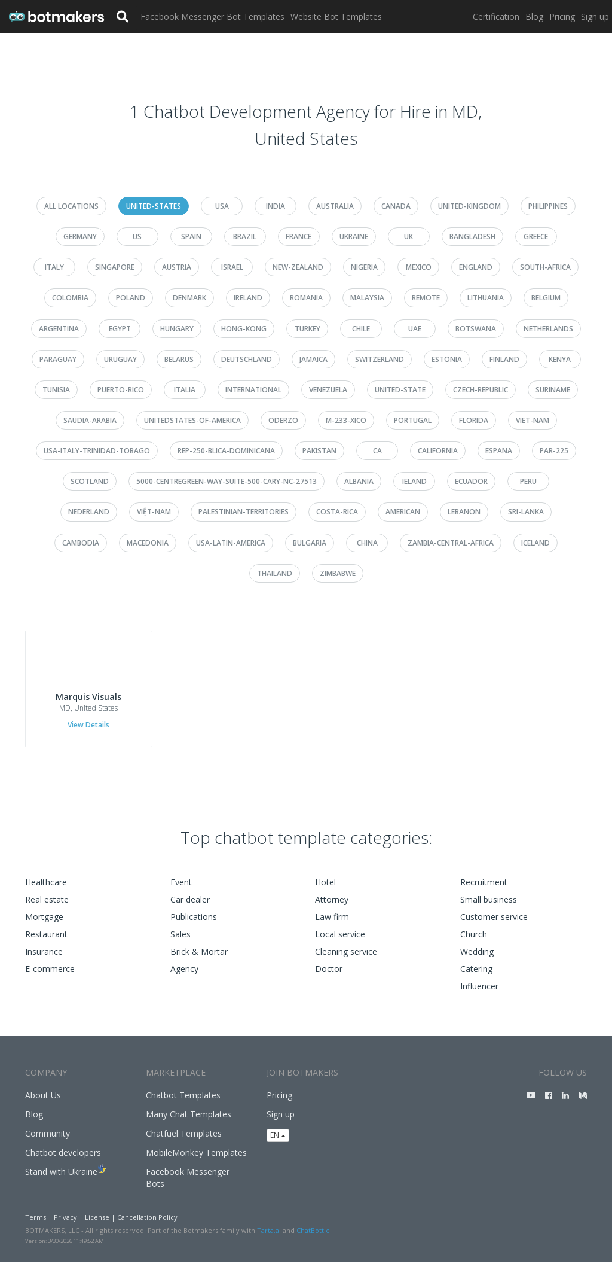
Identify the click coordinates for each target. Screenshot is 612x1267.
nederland (88, 512)
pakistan (319, 451)
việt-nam (154, 512)
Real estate (47, 904)
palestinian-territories (243, 512)
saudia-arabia (90, 420)
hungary (177, 329)
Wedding (477, 956)
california (438, 451)
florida (473, 420)
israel (232, 267)
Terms (35, 1221)
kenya (560, 359)
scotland (90, 481)
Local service (340, 939)
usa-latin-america (230, 543)
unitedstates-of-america (192, 420)
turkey (307, 329)
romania (306, 298)
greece (536, 237)
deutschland (246, 359)
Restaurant (46, 939)
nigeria (364, 267)
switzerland (379, 359)
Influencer (479, 991)
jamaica (313, 359)
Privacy (65, 1221)
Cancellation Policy (147, 1221)
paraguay (57, 359)
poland (130, 298)
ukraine (353, 237)
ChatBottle (313, 1235)
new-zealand (298, 267)
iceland (535, 543)
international (253, 390)
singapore (114, 267)
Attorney (331, 904)
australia (335, 206)
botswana (475, 329)
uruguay (120, 359)
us (137, 237)
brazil (244, 237)
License (97, 1221)
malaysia (367, 298)
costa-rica (337, 512)
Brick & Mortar (199, 956)
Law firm (332, 921)
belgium (546, 298)
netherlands (548, 329)
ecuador (471, 481)
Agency (184, 973)
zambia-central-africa (451, 543)
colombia (70, 298)
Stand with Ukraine (61, 1176)
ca (377, 451)
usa (222, 206)
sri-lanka (526, 512)
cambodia (80, 543)
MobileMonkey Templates (196, 1157)
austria (176, 267)
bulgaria (309, 543)
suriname (553, 390)
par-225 (554, 451)
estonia (447, 359)
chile (361, 329)
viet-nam (532, 420)
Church (473, 939)
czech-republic (480, 390)
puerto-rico (120, 390)
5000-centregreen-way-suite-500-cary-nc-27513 (226, 481)
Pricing (562, 16)
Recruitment (483, 887)
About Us (43, 1099)
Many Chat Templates (188, 1119)
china (367, 543)
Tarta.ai (269, 1235)
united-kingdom (469, 206)
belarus (179, 359)
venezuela (328, 390)
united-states (153, 206)
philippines (548, 206)
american (402, 512)
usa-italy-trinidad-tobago (97, 451)
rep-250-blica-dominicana (226, 451)
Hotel (325, 887)
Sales (180, 939)
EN (278, 1140)
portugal (413, 420)
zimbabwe (338, 573)
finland (504, 359)
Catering (476, 973)
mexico (419, 267)
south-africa (545, 267)
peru (528, 481)
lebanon (464, 512)
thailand (274, 573)
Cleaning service (346, 956)
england (475, 267)
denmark (189, 298)
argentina (59, 329)
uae (414, 329)
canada (396, 206)
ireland (248, 298)
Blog (534, 16)
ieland (414, 481)
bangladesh (472, 237)
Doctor (328, 973)
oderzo (283, 420)
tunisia (56, 390)
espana (498, 451)
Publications (193, 921)
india (275, 206)
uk (408, 237)
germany (80, 237)
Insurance (44, 956)
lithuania (485, 298)
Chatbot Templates (183, 1099)
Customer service (494, 921)
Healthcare (46, 887)
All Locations (71, 206)
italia (184, 390)
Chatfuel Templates (184, 1138)
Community (47, 1138)
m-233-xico (346, 420)
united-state (400, 390)
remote (426, 298)
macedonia (148, 543)
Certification (496, 16)
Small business (488, 904)
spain (191, 237)
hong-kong (244, 329)
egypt (120, 329)
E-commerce (50, 973)
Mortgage (44, 921)
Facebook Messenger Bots (188, 1182)
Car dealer (190, 904)
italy (54, 267)
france (298, 237)
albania (359, 481)
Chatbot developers (63, 1157)
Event (181, 887)
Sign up (595, 16)
